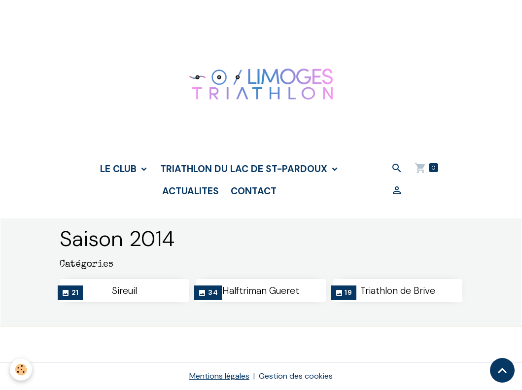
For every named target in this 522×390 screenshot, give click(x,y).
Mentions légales (219, 376)
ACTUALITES (190, 191)
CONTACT (254, 191)
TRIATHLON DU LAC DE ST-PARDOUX (245, 169)
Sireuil (124, 290)
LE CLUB (119, 169)
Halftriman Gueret (260, 290)
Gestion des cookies (296, 376)
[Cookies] (21, 369)
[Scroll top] (502, 370)
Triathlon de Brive (397, 290)
